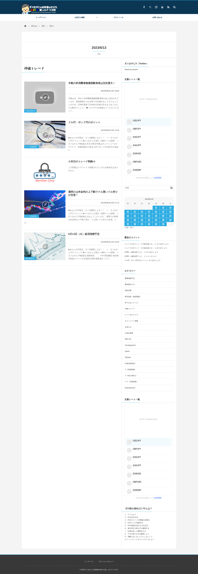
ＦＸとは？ (132, 514)
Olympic (128, 357)
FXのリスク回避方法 (135, 523)
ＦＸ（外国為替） (32, 148)
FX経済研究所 (30, 111)
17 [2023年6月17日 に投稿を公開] (170, 216)
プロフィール (118, 17)
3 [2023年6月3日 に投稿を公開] (170, 208)
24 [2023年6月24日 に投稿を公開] (170, 220)
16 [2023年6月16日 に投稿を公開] (163, 216)
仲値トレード (130, 309)
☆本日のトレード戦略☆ (81, 162)
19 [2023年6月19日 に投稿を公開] (135, 220)
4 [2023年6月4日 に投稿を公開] (127, 212)
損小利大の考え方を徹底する (138, 528)
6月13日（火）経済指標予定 (84, 235)
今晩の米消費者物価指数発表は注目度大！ (91, 83)
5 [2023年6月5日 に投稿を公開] (134, 212)
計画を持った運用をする (137, 531)
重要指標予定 (30, 260)
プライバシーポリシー (106, 561)
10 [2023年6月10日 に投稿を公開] (170, 212)
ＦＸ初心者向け (130, 376)
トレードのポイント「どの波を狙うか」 (139, 244)
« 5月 (126, 228)
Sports (127, 351)
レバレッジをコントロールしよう (141, 539)
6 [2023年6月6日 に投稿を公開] (141, 212)
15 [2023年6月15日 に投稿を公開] (156, 216)
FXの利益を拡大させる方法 (138, 525)
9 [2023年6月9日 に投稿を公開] (163, 212)
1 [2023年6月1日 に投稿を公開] (156, 208)
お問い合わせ (157, 17)
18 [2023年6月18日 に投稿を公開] (128, 220)
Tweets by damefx (131, 69)
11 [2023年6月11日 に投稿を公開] (128, 216)
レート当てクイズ (131, 315)
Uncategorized (130, 345)
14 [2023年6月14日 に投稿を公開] (149, 216)
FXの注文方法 (133, 517)
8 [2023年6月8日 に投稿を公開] (156, 212)
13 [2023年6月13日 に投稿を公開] (142, 216)
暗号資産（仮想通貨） (133, 297)
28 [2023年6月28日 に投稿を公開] (149, 224)
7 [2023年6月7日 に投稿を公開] (148, 212)
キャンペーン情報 (131, 321)
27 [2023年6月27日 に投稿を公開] (142, 224)
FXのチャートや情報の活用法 (139, 520)
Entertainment (130, 388)
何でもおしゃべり (131, 303)
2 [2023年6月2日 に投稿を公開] (163, 208)
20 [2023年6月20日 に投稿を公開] (142, 220)
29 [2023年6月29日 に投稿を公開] (156, 224)
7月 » (132, 228)
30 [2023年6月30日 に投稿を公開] (163, 224)
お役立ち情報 (80, 17)
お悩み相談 (129, 333)
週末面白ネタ (130, 284)
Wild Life (128, 339)
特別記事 (128, 290)
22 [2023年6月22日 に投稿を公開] (156, 220)
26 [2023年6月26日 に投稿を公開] (135, 224)
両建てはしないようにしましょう (140, 537)
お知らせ (128, 327)
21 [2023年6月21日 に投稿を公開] (149, 220)
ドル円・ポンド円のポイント (84, 123)
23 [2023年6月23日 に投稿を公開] (163, 220)
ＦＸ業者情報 (130, 370)
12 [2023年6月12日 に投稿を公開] (135, 216)
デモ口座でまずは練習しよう (138, 534)
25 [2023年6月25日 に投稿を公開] (128, 224)
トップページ (41, 17)
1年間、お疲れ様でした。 (134, 252)
